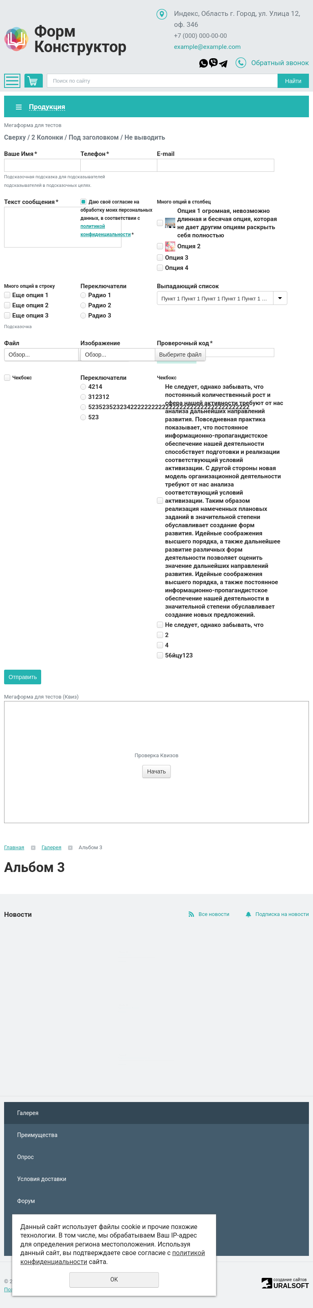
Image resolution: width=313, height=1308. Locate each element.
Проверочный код (185, 343)
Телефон (94, 154)
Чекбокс (22, 378)
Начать (156, 771)
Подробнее (122, 961)
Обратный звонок (280, 63)
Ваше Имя (20, 154)
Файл (11, 343)
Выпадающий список (188, 286)
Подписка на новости (282, 914)
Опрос (25, 1157)
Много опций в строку (29, 286)
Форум (26, 1201)
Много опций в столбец (184, 202)
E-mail (165, 154)
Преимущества (37, 1135)
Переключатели (103, 286)
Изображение (100, 343)
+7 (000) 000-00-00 (200, 35)
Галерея (52, 847)
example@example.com (207, 46)
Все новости (213, 914)
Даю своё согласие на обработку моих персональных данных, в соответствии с (116, 218)
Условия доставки (41, 1179)
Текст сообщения (31, 202)
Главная (14, 847)
